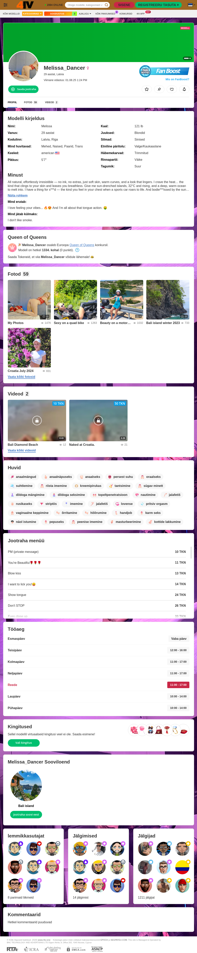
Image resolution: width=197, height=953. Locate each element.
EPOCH (104, 940)
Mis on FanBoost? (177, 79)
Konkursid (126, 14)
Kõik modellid (11, 14)
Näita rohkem (18, 195)
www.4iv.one (44, 940)
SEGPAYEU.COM (119, 940)
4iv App (142, 13)
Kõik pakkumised (106, 13)
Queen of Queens (81, 245)
